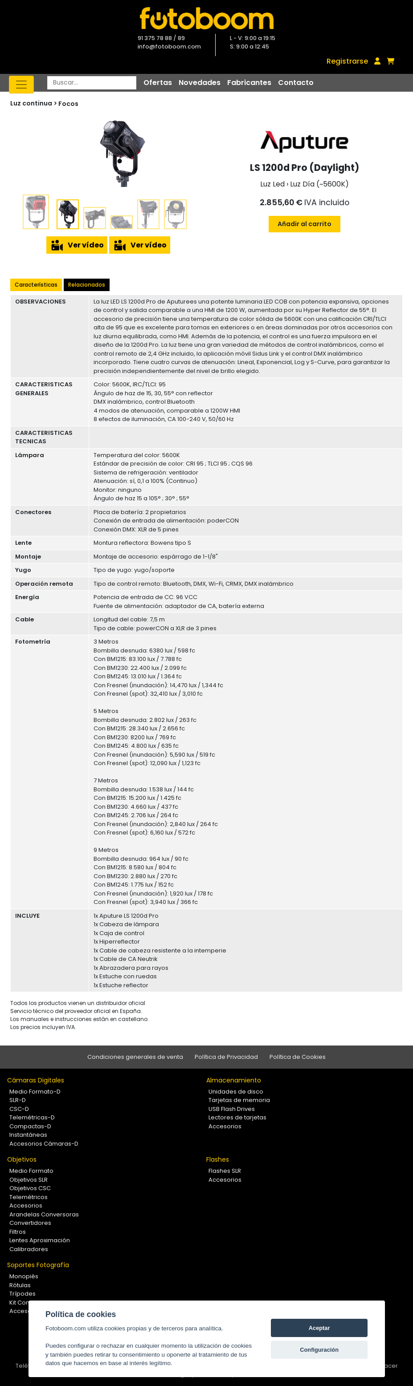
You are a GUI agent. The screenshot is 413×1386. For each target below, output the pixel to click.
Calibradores (28, 1249)
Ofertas (157, 82)
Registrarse (347, 61)
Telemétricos (28, 1197)
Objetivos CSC (30, 1188)
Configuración (319, 1349)
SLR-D (17, 1100)
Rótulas (20, 1285)
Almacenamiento (233, 1080)
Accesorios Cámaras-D (43, 1143)
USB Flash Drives (232, 1109)
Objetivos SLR (28, 1179)
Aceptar (319, 1328)
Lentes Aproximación (39, 1240)
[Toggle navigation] (21, 84)
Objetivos (22, 1159)
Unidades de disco (236, 1091)
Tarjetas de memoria (239, 1100)
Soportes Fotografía (38, 1264)
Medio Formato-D (35, 1091)
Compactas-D (30, 1126)
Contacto (296, 82)
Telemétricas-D (32, 1117)
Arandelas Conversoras (44, 1214)
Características (36, 284)
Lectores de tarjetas (237, 1117)
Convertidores (30, 1223)
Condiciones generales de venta (135, 1057)
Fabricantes (249, 82)
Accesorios (225, 1126)
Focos (68, 103)
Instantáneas (28, 1135)
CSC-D (19, 1109)
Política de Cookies (298, 1057)
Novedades (200, 82)
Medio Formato (31, 1171)
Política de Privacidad (226, 1057)
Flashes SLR (225, 1171)
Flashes (217, 1159)
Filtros (17, 1232)
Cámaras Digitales (35, 1080)
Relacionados (86, 284)
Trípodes (22, 1293)
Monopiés (23, 1276)
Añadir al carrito (304, 223)
